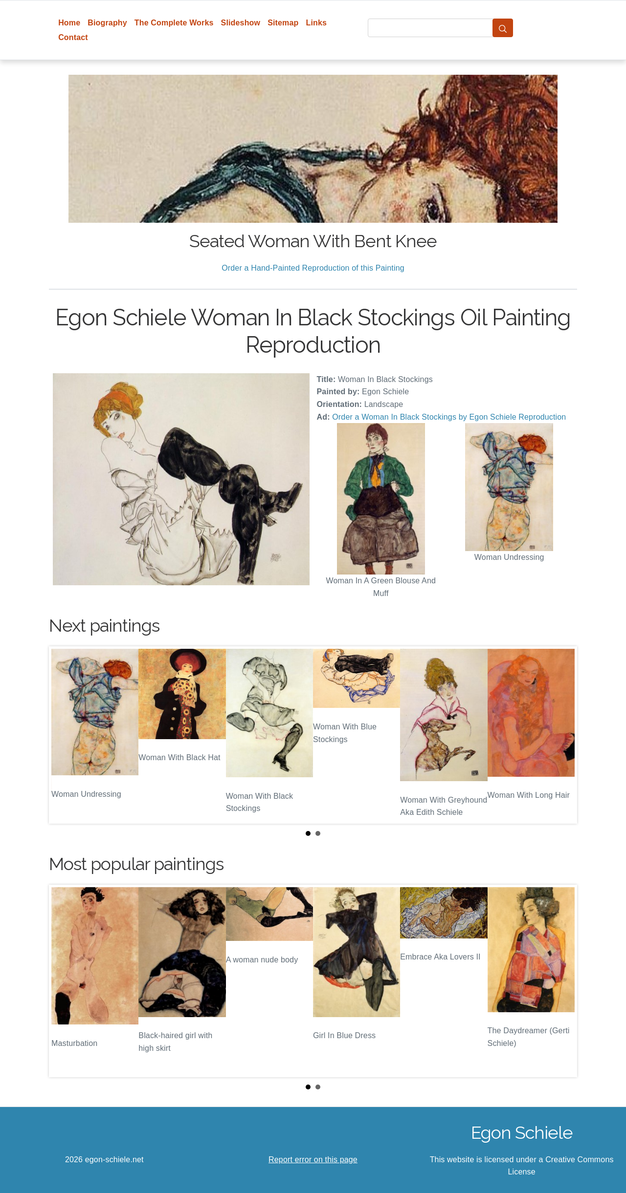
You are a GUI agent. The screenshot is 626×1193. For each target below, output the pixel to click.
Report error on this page (313, 1159)
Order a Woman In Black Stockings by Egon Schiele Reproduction (449, 417)
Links (316, 23)
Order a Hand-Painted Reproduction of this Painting (313, 268)
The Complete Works (174, 23)
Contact (73, 37)
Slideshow (241, 23)
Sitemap (283, 23)
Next (562, 735)
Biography (107, 23)
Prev (64, 735)
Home (69, 23)
